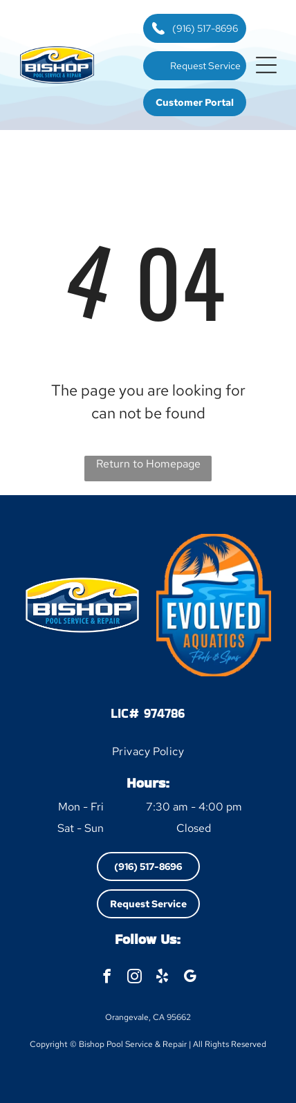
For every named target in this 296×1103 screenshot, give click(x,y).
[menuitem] (148, 750)
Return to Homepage (148, 463)
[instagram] (134, 977)
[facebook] (107, 977)
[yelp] (162, 977)
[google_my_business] (190, 977)
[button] (266, 65)
